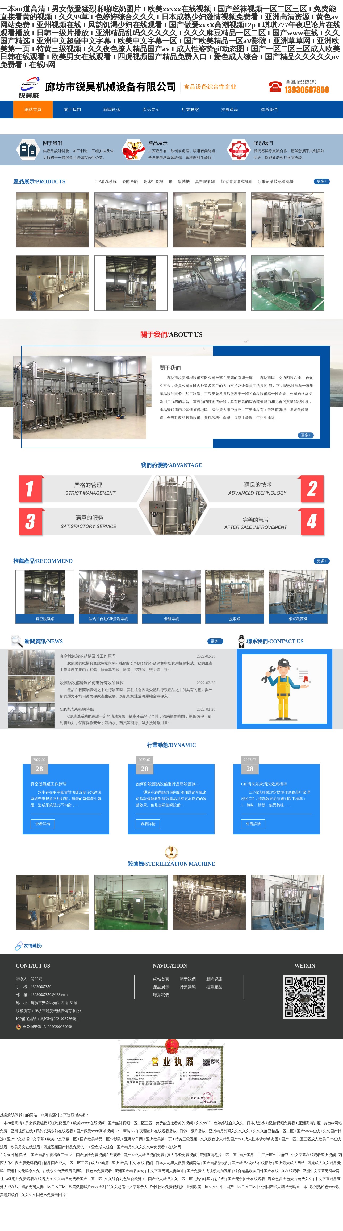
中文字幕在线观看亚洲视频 (314, 1155)
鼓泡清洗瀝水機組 (236, 203)
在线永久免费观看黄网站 (64, 1171)
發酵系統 (130, 203)
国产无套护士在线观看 (247, 1179)
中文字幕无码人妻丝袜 (166, 1171)
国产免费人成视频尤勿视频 (209, 1171)
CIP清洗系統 (106, 203)
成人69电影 (101, 1163)
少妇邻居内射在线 (210, 1179)
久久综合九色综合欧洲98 (125, 1179)
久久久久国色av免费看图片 (44, 1195)
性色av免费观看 (99, 1171)
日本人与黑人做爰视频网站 (178, 1163)
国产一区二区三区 (241, 1187)
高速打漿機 (153, 203)
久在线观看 (291, 1171)
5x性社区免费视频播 (167, 1187)
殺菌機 (184, 203)
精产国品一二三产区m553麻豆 (264, 1155)
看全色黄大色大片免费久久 (290, 1179)
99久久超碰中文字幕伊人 (128, 1187)
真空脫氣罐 (205, 203)
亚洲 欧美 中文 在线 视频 (133, 1163)
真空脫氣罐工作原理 (48, 805)
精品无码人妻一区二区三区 (44, 1187)
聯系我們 (269, 109)
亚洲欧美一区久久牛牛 (205, 1187)
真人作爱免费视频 (182, 1155)
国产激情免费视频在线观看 (99, 1155)
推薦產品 (229, 109)
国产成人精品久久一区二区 (171, 1179)
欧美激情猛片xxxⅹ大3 (87, 1187)
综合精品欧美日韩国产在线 (257, 1171)
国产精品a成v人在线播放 (252, 1163)
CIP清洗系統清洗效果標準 (264, 805)
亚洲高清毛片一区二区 (218, 1155)
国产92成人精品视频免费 (144, 1155)
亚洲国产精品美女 (129, 1171)
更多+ (322, 203)
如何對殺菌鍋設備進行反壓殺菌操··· (167, 805)
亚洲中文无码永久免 (23, 1171)
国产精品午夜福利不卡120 (53, 1155)
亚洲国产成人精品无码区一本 (283, 1187)
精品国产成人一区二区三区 (66, 1163)
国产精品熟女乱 (216, 1163)
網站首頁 (32, 109)
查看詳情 (42, 846)
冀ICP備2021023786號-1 (38, 1019)
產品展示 (151, 109)
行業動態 (190, 109)
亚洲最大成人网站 (290, 1163)
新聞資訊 (111, 109)
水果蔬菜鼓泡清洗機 (276, 203)
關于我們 (72, 109)
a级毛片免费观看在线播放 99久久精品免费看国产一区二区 (54, 1179)
